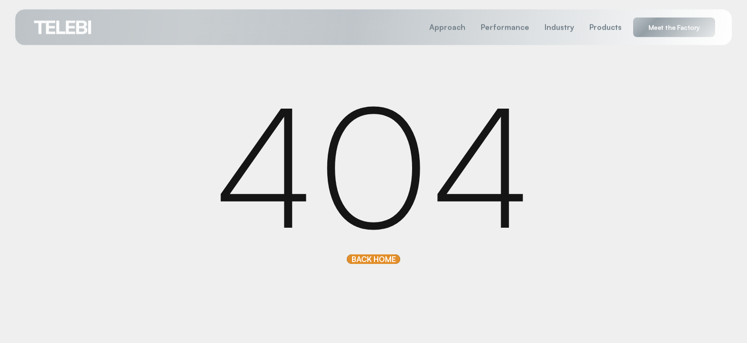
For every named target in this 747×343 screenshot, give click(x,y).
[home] (62, 27)
